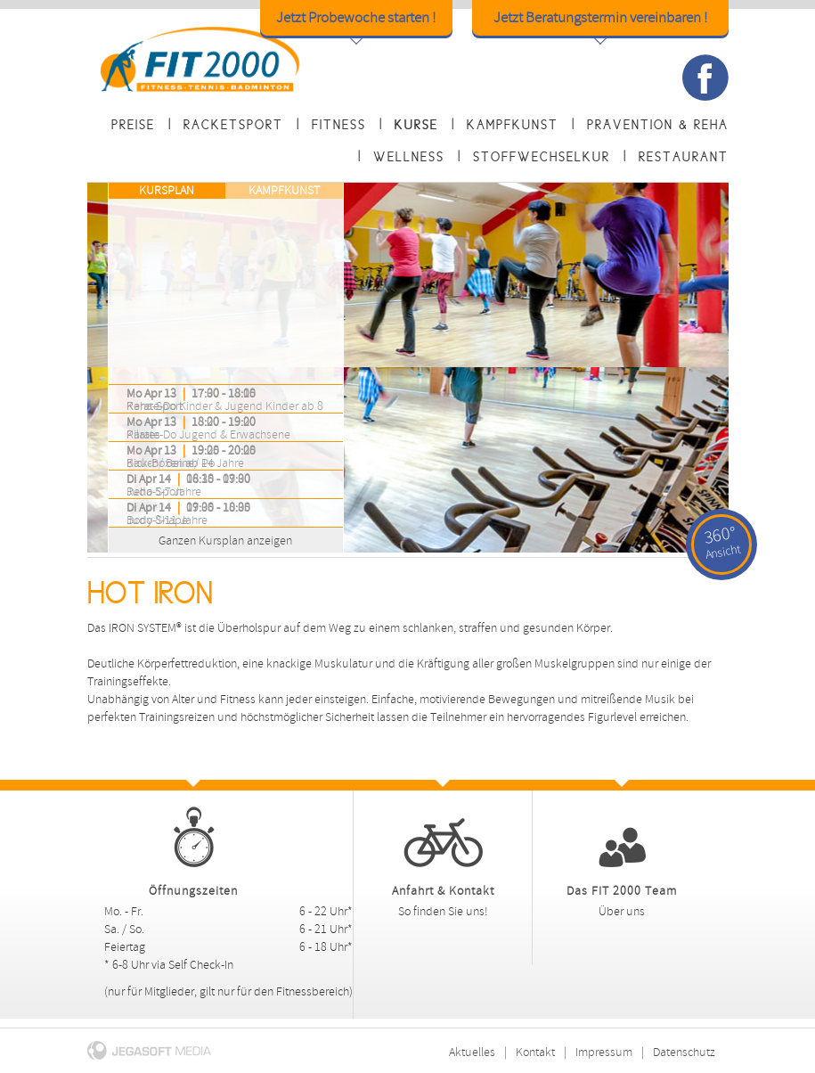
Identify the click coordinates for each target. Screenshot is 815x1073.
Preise (133, 125)
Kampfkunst (512, 125)
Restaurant (684, 157)
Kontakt (535, 1052)
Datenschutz (684, 1052)
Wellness (408, 157)
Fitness (339, 125)
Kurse (416, 125)
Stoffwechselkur (541, 157)
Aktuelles (472, 1052)
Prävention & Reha (658, 125)
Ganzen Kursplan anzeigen (205, 538)
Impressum (603, 1052)
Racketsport (233, 125)
